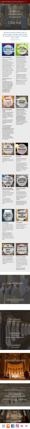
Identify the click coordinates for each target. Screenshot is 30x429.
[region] (15, 1)
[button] (1, 4)
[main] (15, 17)
